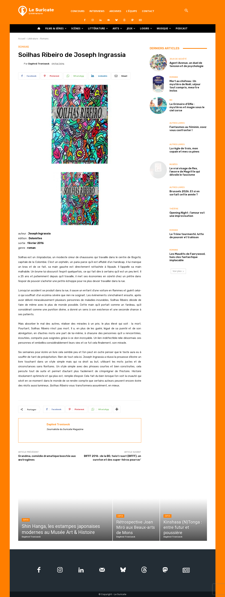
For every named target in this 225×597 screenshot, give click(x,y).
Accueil (21, 38)
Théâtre (174, 209)
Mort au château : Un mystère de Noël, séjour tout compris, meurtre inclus (185, 86)
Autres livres (177, 123)
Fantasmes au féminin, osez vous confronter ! (188, 128)
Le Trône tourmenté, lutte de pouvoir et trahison (187, 236)
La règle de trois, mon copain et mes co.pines (184, 150)
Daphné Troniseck (38, 64)
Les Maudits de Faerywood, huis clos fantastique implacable (187, 257)
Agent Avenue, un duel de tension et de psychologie (186, 64)
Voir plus (178, 271)
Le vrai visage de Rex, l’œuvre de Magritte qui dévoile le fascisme (185, 171)
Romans (44, 38)
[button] (186, 11)
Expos (25, 520)
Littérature (33, 38)
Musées (173, 164)
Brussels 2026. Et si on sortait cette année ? (185, 193)
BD (171, 100)
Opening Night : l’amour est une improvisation (187, 214)
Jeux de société (178, 59)
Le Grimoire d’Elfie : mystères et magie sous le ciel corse (187, 107)
